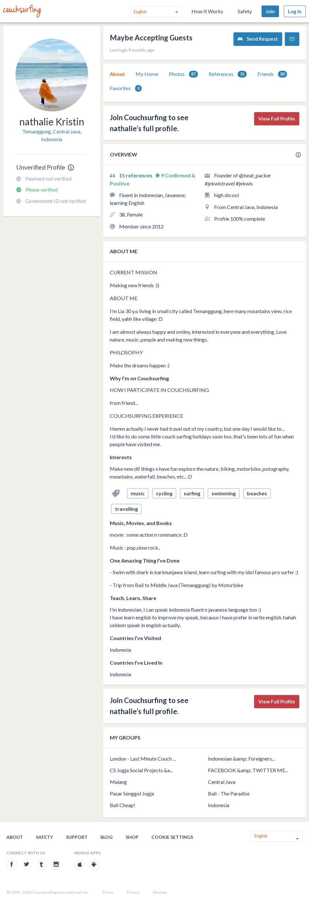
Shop (132, 837)
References (228, 74)
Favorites (126, 88)
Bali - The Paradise (229, 793)
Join (270, 11)
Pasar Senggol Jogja (132, 793)
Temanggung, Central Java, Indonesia (51, 135)
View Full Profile (276, 118)
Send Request (258, 39)
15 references (136, 175)
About (117, 74)
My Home (147, 74)
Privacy (133, 892)
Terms (108, 892)
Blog (106, 837)
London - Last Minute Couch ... (143, 758)
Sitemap (159, 892)
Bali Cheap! (122, 805)
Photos (183, 74)
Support (77, 837)
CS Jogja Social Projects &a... (141, 770)
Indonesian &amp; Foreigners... (241, 758)
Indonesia (218, 805)
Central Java (221, 782)
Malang (118, 782)
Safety (245, 11)
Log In (295, 11)
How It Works (207, 11)
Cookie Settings (172, 837)
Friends (272, 74)
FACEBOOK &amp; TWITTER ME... (248, 770)
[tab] (117, 74)
